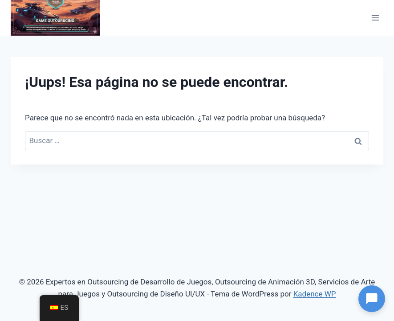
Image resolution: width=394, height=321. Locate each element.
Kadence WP (314, 293)
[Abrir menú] (375, 18)
